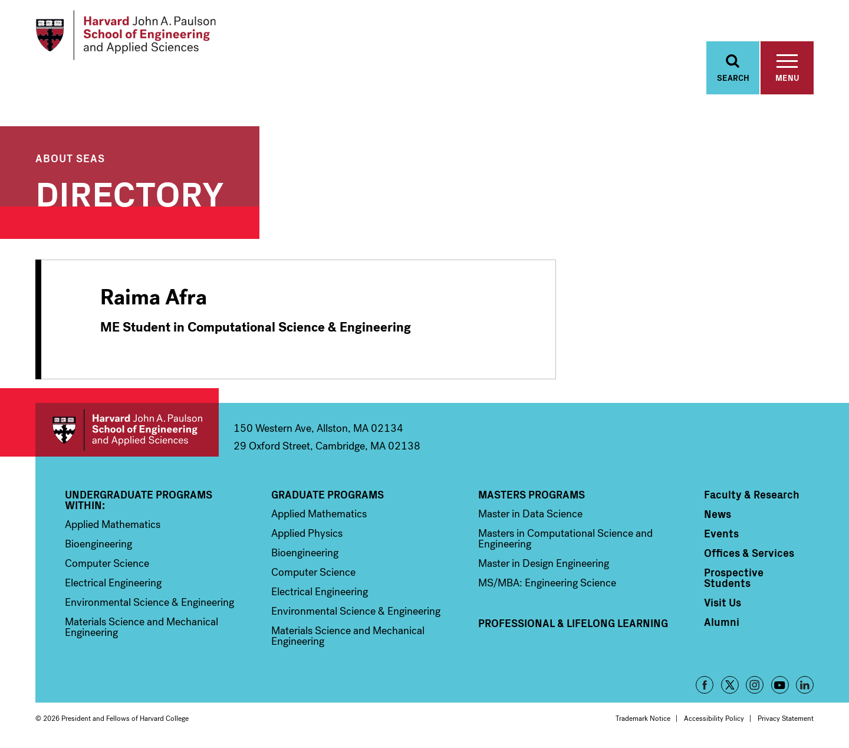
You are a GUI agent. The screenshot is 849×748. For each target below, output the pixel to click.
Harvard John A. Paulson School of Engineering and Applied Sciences (127, 430)
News (717, 514)
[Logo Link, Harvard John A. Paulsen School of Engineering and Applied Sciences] (125, 35)
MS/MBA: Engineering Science (547, 583)
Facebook (704, 685)
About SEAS (70, 157)
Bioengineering (98, 544)
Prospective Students (734, 578)
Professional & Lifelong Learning (573, 623)
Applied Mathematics (112, 525)
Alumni (721, 622)
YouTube (780, 685)
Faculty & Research (751, 495)
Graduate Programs (327, 495)
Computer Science (107, 564)
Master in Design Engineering (543, 564)
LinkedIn (805, 685)
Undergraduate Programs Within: (138, 500)
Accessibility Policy (714, 719)
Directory (129, 191)
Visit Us (722, 603)
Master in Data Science (530, 514)
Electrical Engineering (113, 583)
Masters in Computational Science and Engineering (565, 539)
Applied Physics (307, 534)
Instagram (755, 685)
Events (721, 534)
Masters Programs (531, 495)
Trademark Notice (643, 719)
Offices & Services (749, 553)
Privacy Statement (786, 719)
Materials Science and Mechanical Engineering (141, 627)
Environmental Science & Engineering (149, 603)
